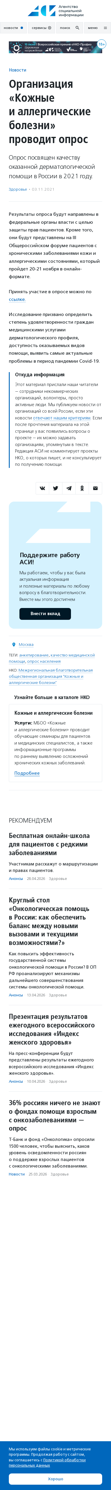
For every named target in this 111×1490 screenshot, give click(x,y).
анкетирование (34, 655)
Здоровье (18, 189)
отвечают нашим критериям (61, 418)
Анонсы (16, 878)
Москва (26, 644)
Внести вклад (45, 614)
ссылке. (17, 299)
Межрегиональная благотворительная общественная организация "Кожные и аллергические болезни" (51, 676)
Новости (17, 69)
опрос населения (44, 661)
